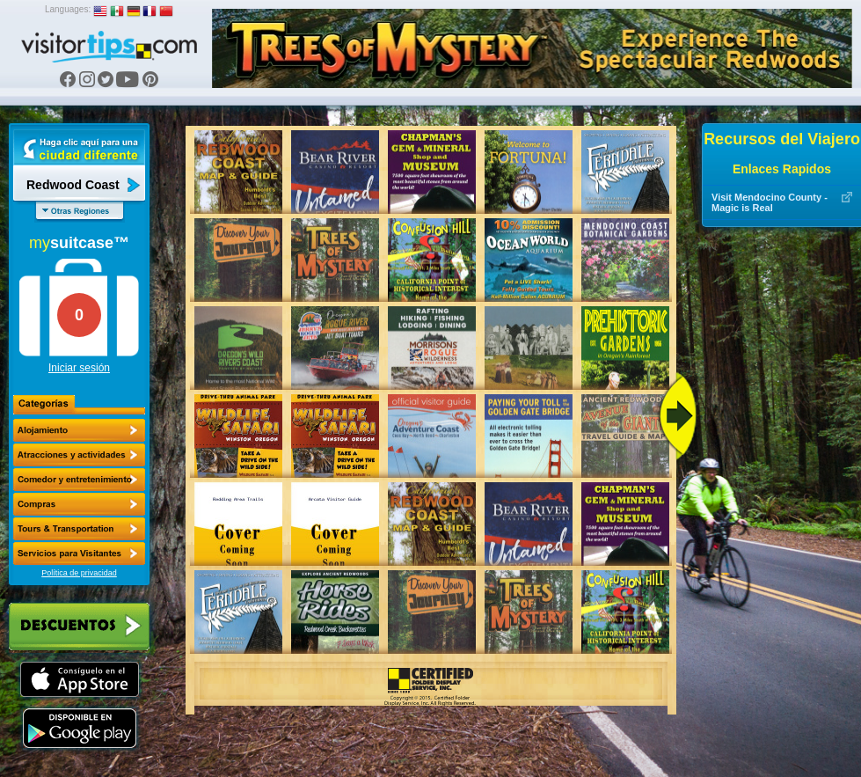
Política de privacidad (79, 572)
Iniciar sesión (79, 368)
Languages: (68, 9)
